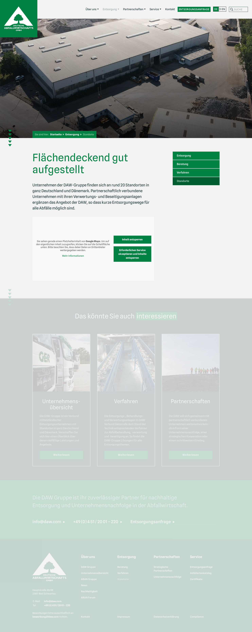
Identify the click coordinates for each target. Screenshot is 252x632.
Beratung (182, 164)
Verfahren (183, 172)
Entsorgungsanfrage (194, 9)
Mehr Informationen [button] (73, 256)
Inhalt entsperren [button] (132, 239)
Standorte (183, 181)
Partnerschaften (133, 9)
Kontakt (170, 9)
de (216, 9)
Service (154, 9)
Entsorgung (110, 9)
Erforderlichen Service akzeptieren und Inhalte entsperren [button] (132, 254)
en (223, 9)
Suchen (232, 9)
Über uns (91, 9)
